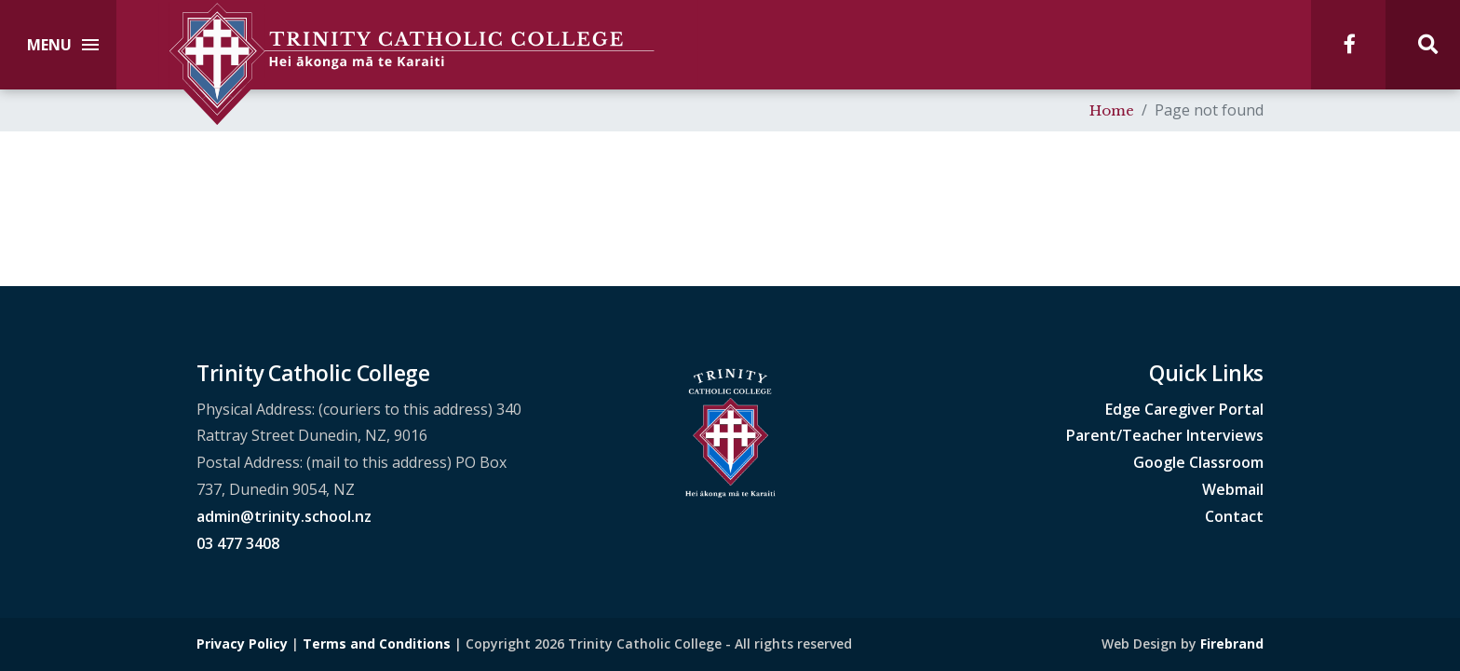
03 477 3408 (237, 543)
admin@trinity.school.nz (284, 516)
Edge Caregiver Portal (1184, 409)
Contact (1234, 516)
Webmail (1233, 489)
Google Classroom (1198, 462)
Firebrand (1232, 643)
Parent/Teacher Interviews (1165, 435)
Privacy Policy (242, 643)
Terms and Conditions (377, 643)
